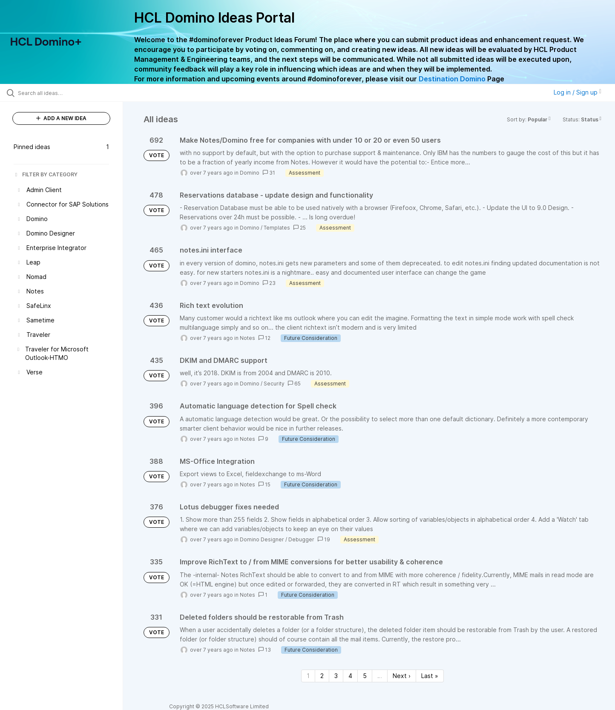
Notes (247, 338)
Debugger (301, 539)
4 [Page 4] (350, 675)
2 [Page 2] (322, 675)
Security (274, 383)
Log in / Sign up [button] (577, 92)
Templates (277, 227)
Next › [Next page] (402, 675)
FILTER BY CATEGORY (46, 174)
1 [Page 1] (308, 675)
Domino (249, 173)
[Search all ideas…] (72, 93)
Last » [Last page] (429, 675)
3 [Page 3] (336, 675)
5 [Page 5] (365, 675)
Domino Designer (262, 539)
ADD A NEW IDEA (61, 118)
